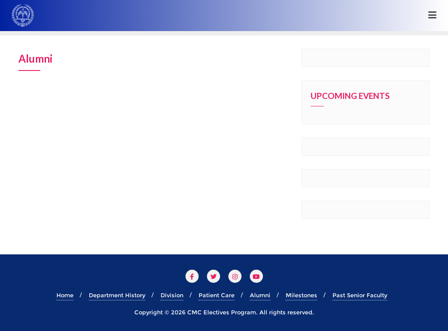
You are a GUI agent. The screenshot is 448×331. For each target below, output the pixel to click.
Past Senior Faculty (359, 295)
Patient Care (216, 295)
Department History (117, 295)
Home (65, 295)
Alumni (260, 295)
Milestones (301, 295)
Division (172, 295)
